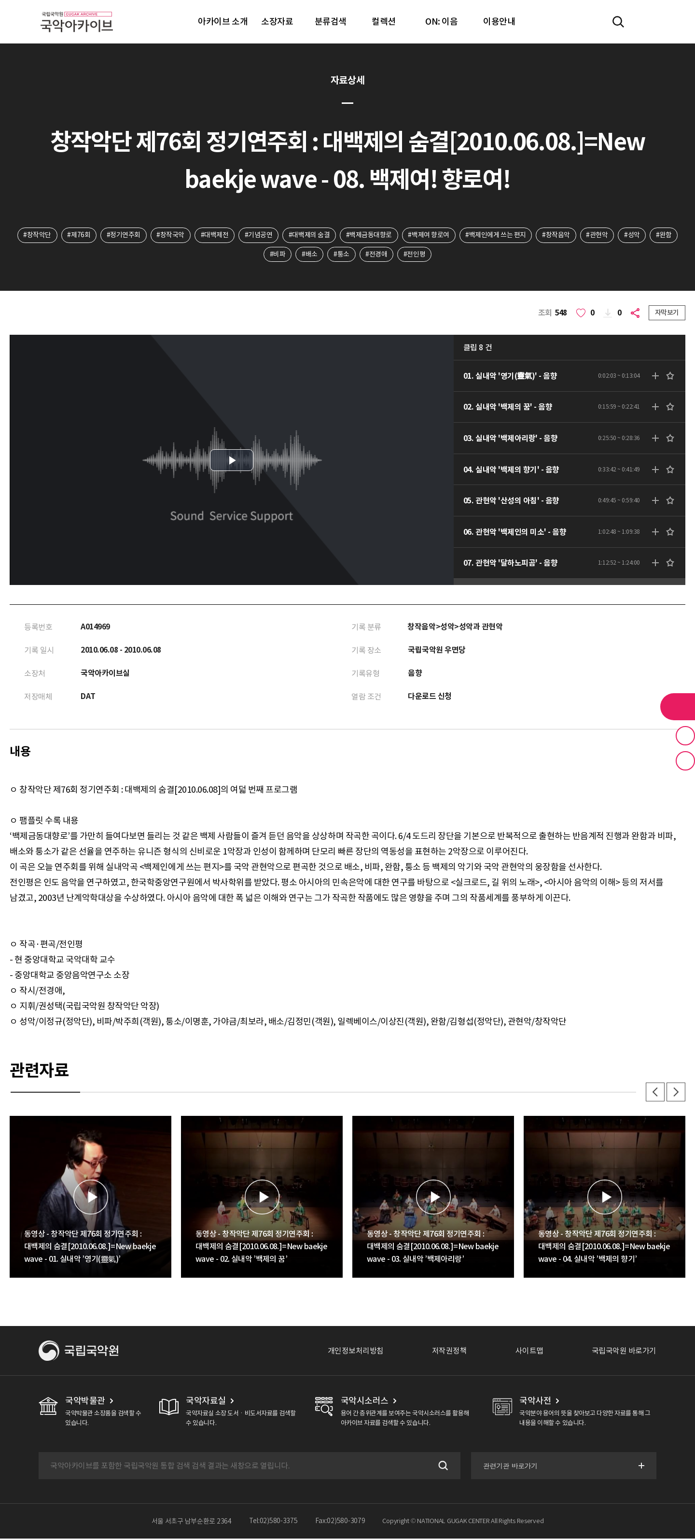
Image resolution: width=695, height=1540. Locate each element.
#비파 (277, 254)
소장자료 (277, 21)
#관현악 (598, 235)
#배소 (310, 254)
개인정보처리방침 (356, 1352)
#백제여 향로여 (428, 235)
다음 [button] (675, 1093)
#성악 (633, 235)
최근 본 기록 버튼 (685, 760)
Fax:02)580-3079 (340, 1522)
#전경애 (377, 254)
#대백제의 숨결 (309, 235)
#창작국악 (170, 235)
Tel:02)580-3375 (273, 1522)
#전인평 (415, 254)
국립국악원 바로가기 (624, 1352)
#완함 (665, 235)
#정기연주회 (122, 235)
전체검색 (618, 22)
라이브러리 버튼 (677, 706)
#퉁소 (341, 254)
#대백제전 (214, 235)
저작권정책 (449, 1352)
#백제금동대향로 (369, 235)
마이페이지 (646, 22)
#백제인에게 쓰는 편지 (496, 235)
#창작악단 (36, 235)
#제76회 (77, 235)
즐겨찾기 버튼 (685, 735)
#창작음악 (557, 235)
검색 (441, 1467)
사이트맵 (529, 1352)
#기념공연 (258, 235)
